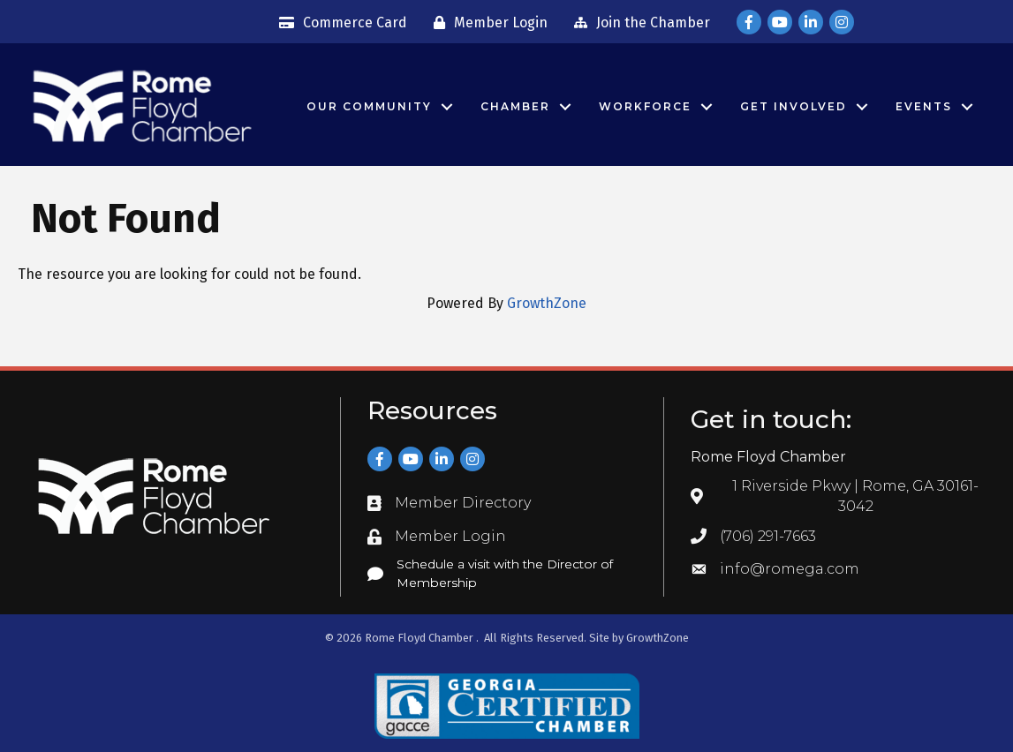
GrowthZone (546, 303)
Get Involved (793, 106)
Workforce (645, 106)
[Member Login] (486, 22)
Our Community (369, 106)
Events (924, 106)
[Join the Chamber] (637, 22)
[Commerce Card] (338, 22)
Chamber (515, 106)
